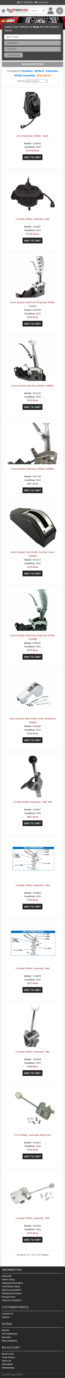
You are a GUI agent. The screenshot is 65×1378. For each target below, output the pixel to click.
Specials (6, 1337)
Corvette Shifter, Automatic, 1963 (33, 968)
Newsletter (7, 1364)
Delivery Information (12, 1293)
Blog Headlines (9, 1340)
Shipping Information (12, 1283)
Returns (6, 1317)
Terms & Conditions (11, 1300)
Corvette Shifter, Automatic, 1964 (33, 885)
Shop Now (13, 55)
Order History (8, 1357)
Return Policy (8, 1279)
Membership (8, 1367)
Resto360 (6, 1276)
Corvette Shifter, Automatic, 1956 (33, 1218)
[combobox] (32, 36)
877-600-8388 (25, 2)
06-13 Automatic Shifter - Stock (32, 135)
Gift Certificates (9, 1333)
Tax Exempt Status (11, 1286)
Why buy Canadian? (11, 1290)
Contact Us (41, 2)
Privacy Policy (8, 1297)
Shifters (39, 71)
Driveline (27, 71)
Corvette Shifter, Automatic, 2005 (33, 219)
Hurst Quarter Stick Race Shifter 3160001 (32, 385)
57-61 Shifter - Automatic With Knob (32, 1135)
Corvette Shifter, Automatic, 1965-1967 (32, 801)
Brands (5, 1330)
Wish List (6, 1360)
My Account (8, 1354)
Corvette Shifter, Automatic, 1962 (33, 1051)
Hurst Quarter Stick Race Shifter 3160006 (32, 468)
